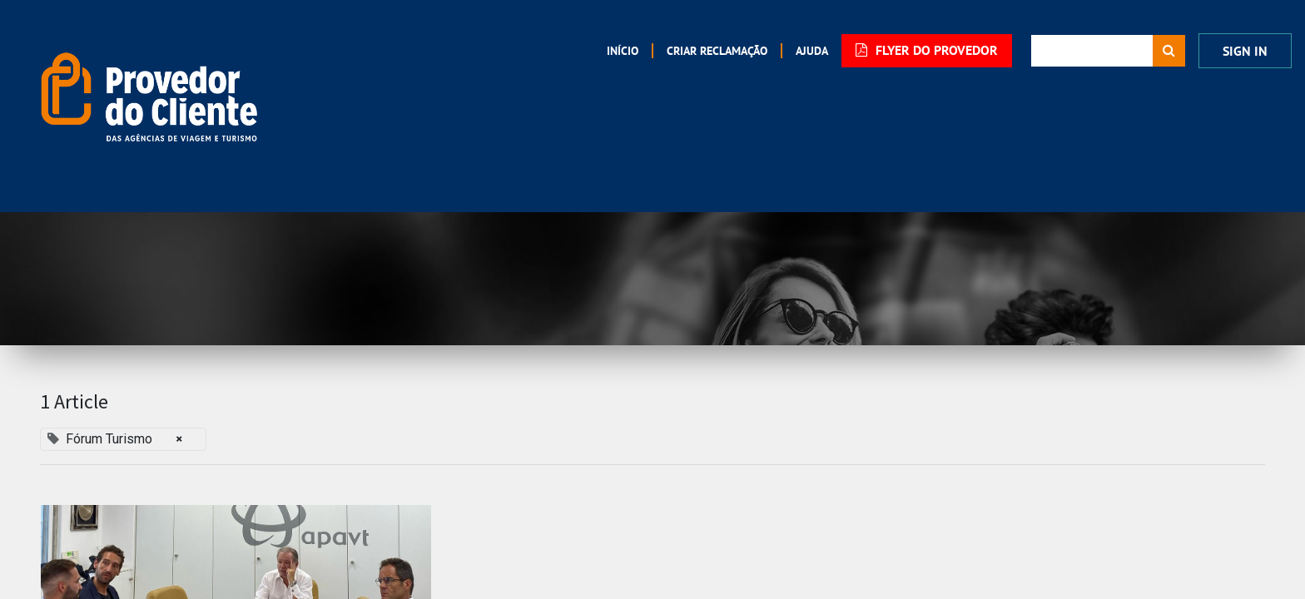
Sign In (1245, 51)
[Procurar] (1169, 51)
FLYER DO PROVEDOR (927, 50)
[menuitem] (622, 51)
